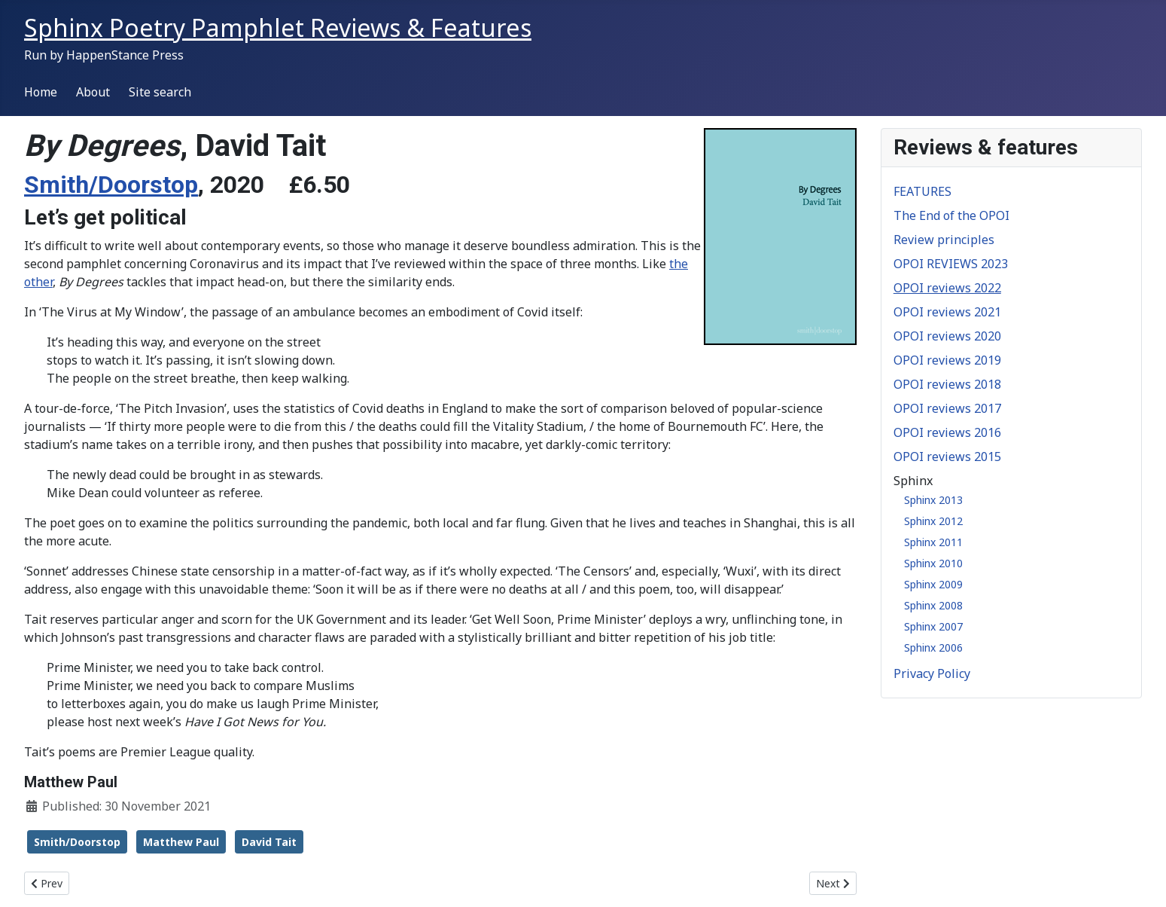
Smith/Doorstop (111, 184)
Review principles (944, 239)
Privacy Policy (932, 673)
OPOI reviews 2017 (947, 408)
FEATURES (922, 191)
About (93, 92)
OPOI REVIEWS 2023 (951, 263)
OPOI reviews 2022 (947, 287)
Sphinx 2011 (933, 542)
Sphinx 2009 (933, 584)
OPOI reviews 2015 (947, 456)
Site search (160, 92)
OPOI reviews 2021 (947, 312)
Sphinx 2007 (933, 626)
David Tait (269, 842)
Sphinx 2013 (933, 500)
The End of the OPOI (951, 215)
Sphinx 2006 (933, 647)
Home (40, 92)
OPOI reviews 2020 (947, 336)
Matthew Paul (181, 842)
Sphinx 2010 (933, 563)
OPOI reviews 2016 (947, 432)
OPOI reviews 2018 (947, 384)
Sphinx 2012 (933, 521)
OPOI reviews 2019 (947, 360)
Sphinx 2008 (933, 605)
